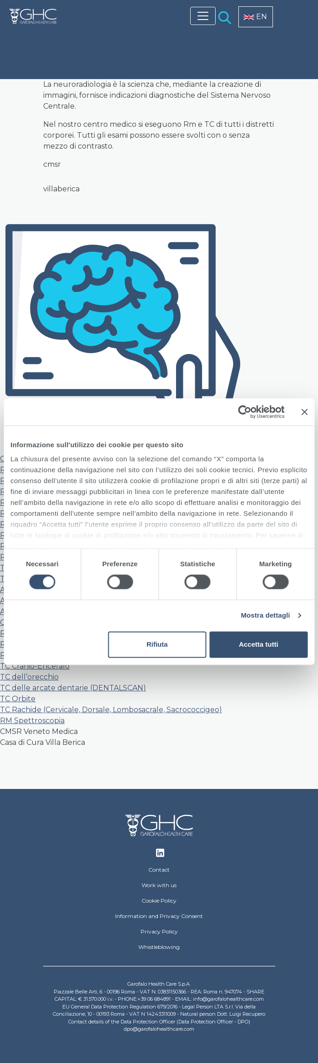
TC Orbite (17, 698)
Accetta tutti (258, 644)
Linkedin (160, 855)
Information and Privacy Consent (159, 916)
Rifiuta (157, 644)
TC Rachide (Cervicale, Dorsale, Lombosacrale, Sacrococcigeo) (111, 709)
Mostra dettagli (265, 615)
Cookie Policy (159, 900)
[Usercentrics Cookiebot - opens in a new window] (244, 412)
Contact (159, 869)
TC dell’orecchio (29, 677)
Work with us (159, 885)
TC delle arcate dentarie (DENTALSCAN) (73, 688)
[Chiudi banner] (304, 412)
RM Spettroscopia (32, 720)
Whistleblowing (159, 946)
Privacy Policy (159, 931)
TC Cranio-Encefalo (35, 666)
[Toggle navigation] (203, 16)
